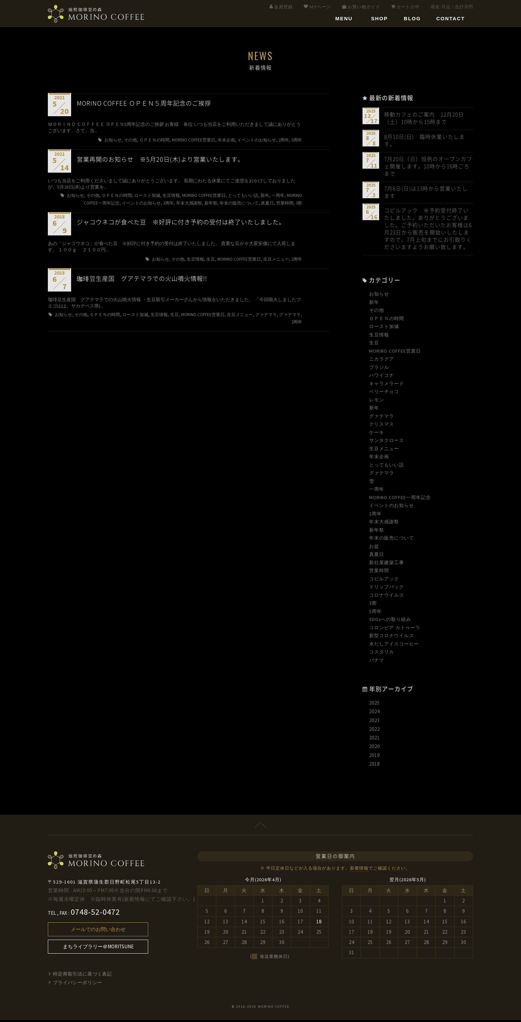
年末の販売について (391, 540)
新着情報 (359, 870)
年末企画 (379, 459)
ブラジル (379, 369)
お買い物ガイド (364, 6)
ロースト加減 (384, 329)
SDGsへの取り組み (390, 622)
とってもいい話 (386, 467)
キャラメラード (386, 385)
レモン (376, 402)
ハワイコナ (381, 378)
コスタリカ (381, 654)
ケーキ (376, 434)
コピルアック (384, 581)
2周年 (375, 516)
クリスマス (381, 426)
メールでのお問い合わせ (98, 931)
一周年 (376, 491)
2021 (374, 740)
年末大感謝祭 (384, 524)
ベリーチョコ (384, 394)
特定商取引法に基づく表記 (83, 976)
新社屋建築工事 (386, 564)
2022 (374, 731)
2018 (374, 766)
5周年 (375, 613)
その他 (376, 312)
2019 (374, 757)
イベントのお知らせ (391, 508)
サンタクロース (386, 443)
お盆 (374, 548)
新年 (374, 304)
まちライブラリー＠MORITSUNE (98, 949)
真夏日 (376, 556)
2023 (374, 722)
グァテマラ (381, 418)
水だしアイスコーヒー (394, 646)
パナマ (376, 662)
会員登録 (283, 6)
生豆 (374, 345)
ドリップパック (386, 589)
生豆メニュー (384, 451)
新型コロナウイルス (391, 638)
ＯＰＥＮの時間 (386, 320)
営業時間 (379, 573)
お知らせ (379, 296)
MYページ (320, 6)
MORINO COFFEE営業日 (395, 353)
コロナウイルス (386, 597)
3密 (373, 605)
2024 (374, 714)
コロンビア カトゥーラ (394, 630)
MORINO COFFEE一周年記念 (400, 499)
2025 (374, 705)
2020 (374, 748)
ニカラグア (381, 361)
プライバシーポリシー (78, 985)
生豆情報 (379, 337)
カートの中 (408, 6)
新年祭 (376, 532)
